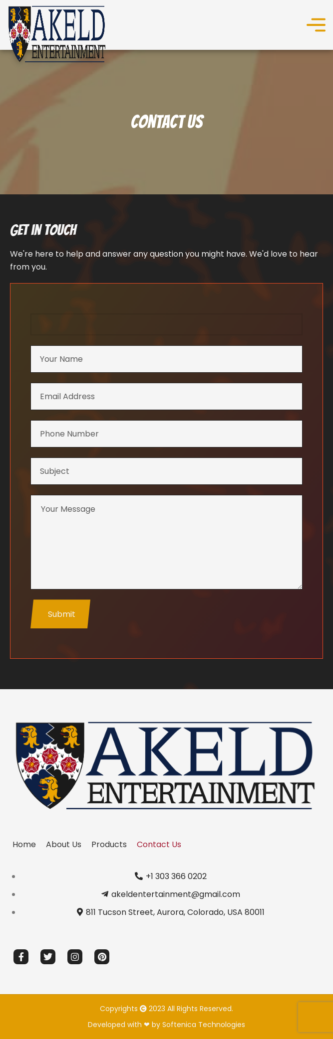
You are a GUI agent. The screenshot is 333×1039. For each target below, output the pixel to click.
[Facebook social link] (20, 956)
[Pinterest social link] (101, 956)
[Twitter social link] (47, 956)
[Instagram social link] (74, 956)
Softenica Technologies (203, 1025)
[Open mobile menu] (316, 25)
